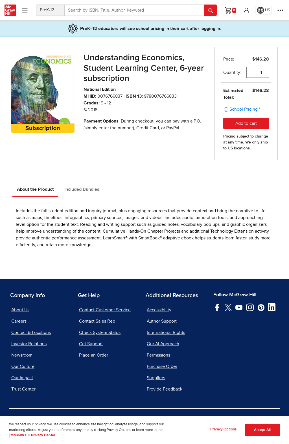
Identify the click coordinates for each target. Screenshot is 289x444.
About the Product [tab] (35, 189)
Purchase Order (162, 366)
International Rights (166, 332)
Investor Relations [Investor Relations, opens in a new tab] (29, 344)
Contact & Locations (31, 332)
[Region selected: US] (263, 10)
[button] (246, 10)
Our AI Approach (163, 344)
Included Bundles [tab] (81, 189)
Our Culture (22, 366)
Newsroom (21, 355)
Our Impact (22, 378)
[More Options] (280, 10)
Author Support (162, 321)
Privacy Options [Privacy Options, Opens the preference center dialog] (223, 431)
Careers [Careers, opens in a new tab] (19, 321)
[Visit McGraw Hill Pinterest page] (261, 307)
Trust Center (23, 389)
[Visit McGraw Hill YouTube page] (239, 307)
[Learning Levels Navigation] (24, 10)
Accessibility (159, 310)
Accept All (262, 431)
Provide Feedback (164, 389)
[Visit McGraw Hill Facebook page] (217, 307)
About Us (20, 310)
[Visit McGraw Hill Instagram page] (250, 307)
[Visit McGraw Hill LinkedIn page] (271, 307)
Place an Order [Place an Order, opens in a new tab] (93, 355)
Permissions (158, 355)
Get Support (91, 344)
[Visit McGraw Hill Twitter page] (228, 307)
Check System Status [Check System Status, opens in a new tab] (100, 332)
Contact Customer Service (105, 310)
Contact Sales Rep (97, 321)
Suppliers (156, 378)
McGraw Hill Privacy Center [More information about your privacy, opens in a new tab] (32, 437)
